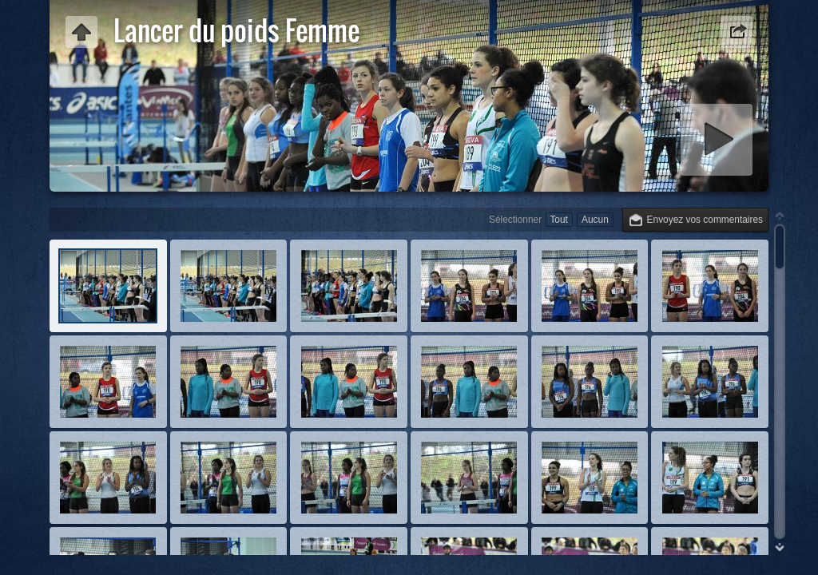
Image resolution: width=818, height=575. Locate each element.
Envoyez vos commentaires (705, 219)
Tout (558, 219)
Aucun (595, 219)
